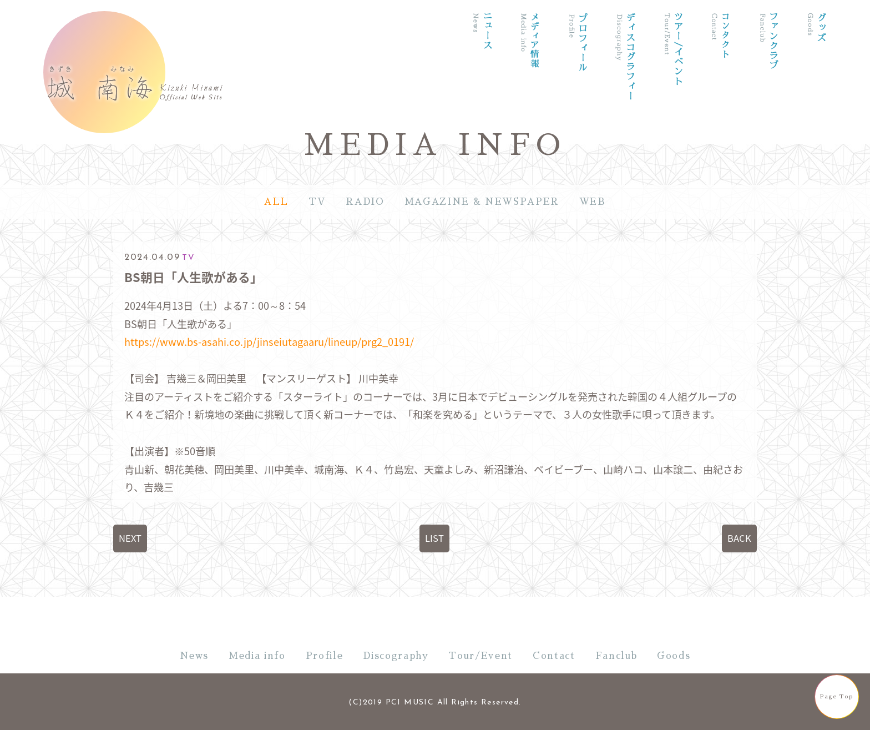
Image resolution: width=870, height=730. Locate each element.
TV (317, 202)
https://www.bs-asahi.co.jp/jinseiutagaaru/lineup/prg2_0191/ (269, 341)
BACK (739, 538)
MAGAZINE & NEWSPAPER (481, 202)
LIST (434, 538)
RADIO (365, 202)
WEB (592, 202)
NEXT (130, 538)
